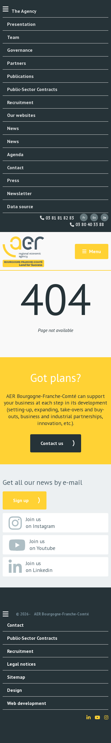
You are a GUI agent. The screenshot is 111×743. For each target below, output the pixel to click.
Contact (15, 167)
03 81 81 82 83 (57, 218)
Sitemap (16, 677)
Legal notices (21, 664)
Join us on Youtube (32, 545)
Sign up (21, 500)
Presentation (21, 24)
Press (13, 180)
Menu (91, 251)
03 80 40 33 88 (87, 224)
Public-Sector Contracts (32, 89)
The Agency (24, 11)
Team (13, 37)
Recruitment (20, 102)
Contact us (52, 443)
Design (14, 690)
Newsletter (19, 193)
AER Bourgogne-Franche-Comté (61, 614)
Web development (26, 703)
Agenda (15, 154)
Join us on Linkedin (30, 567)
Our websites (21, 115)
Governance (20, 50)
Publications (20, 76)
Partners (16, 63)
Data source (20, 206)
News (13, 128)
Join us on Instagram (32, 523)
